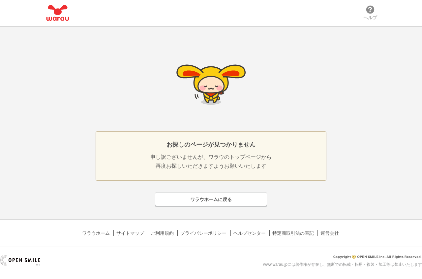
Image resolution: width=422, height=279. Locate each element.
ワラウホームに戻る (211, 199)
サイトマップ (130, 233)
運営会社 (329, 233)
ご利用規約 (162, 233)
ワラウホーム (96, 233)
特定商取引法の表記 (293, 233)
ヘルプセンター (249, 233)
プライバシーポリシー (203, 233)
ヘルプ (370, 12)
